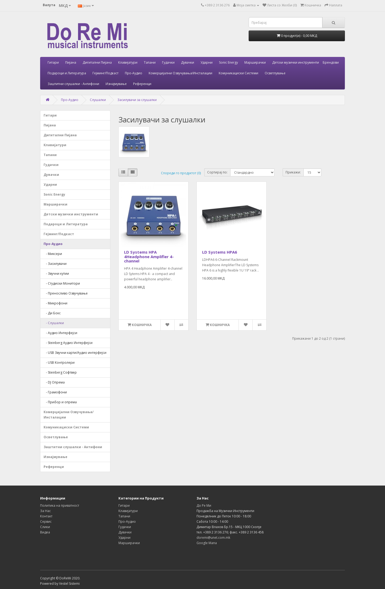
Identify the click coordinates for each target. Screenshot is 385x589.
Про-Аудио (133, 73)
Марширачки (255, 62)
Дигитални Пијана (97, 62)
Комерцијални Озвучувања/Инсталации (180, 73)
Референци (142, 84)
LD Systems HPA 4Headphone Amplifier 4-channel (149, 256)
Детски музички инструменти (295, 62)
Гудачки (168, 62)
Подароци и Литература (67, 73)
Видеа (45, 532)
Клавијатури (127, 62)
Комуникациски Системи (238, 73)
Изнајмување (116, 84)
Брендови (331, 62)
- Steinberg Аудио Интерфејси (68, 342)
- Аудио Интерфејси (60, 333)
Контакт (46, 516)
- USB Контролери (59, 362)
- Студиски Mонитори (62, 283)
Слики (45, 527)
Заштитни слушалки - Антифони (73, 84)
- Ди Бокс (52, 313)
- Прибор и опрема (60, 402)
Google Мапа (207, 543)
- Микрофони (55, 303)
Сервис (46, 521)
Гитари (53, 62)
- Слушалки (54, 323)
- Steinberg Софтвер (60, 372)
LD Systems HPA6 (219, 252)
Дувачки (187, 62)
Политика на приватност (59, 505)
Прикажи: (293, 172)
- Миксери (53, 253)
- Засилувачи (55, 263)
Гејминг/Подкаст (105, 73)
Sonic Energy (228, 62)
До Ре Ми (204, 505)
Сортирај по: (217, 172)
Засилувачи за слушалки (137, 100)
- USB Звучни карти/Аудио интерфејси (75, 352)
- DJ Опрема (54, 382)
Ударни (207, 62)
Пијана (70, 62)
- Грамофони (55, 392)
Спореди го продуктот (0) (181, 173)
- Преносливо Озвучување (66, 293)
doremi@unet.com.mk (213, 537)
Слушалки (98, 100)
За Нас (45, 511)
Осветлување (275, 73)
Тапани (150, 62)
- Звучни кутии (56, 273)
